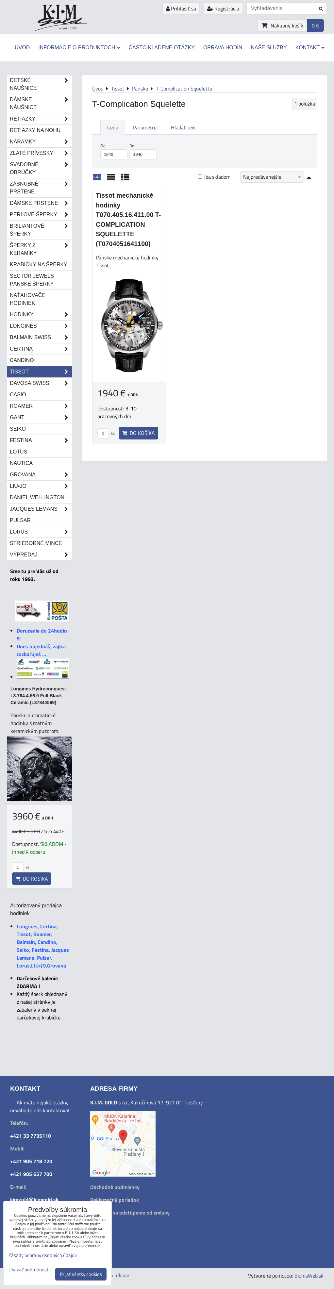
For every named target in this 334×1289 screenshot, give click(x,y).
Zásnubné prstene (41, 187)
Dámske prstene (41, 203)
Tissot (41, 371)
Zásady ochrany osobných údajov (42, 1255)
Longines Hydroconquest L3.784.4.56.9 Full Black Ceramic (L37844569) (38, 695)
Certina (41, 349)
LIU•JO (41, 486)
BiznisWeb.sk (309, 1276)
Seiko (18, 429)
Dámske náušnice (41, 103)
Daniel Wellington (37, 497)
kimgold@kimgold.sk (34, 1199)
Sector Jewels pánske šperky (32, 280)
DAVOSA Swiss (41, 383)
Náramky (41, 141)
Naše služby (269, 47)
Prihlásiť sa (181, 8)
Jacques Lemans (41, 509)
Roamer (41, 406)
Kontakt (310, 47)
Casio (18, 394)
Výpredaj (41, 554)
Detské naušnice (41, 84)
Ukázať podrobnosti (28, 1270)
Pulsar (20, 520)
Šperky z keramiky (41, 249)
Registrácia (223, 8)
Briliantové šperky (41, 230)
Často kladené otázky (162, 47)
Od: (113, 151)
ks (106, 433)
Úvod (22, 47)
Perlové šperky (41, 214)
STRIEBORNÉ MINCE (36, 543)
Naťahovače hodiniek (27, 299)
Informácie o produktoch (79, 47)
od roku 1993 (67, 28)
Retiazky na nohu (35, 130)
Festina (41, 440)
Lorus (41, 531)
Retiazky (41, 118)
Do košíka (138, 433)
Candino (22, 360)
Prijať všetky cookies (81, 1274)
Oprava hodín (222, 47)
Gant (41, 417)
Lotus (18, 451)
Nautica (21, 463)
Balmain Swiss (41, 337)
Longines (41, 326)
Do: (143, 151)
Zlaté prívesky (41, 153)
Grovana (41, 474)
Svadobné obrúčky (41, 168)
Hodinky (41, 314)
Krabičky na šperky (38, 264)
